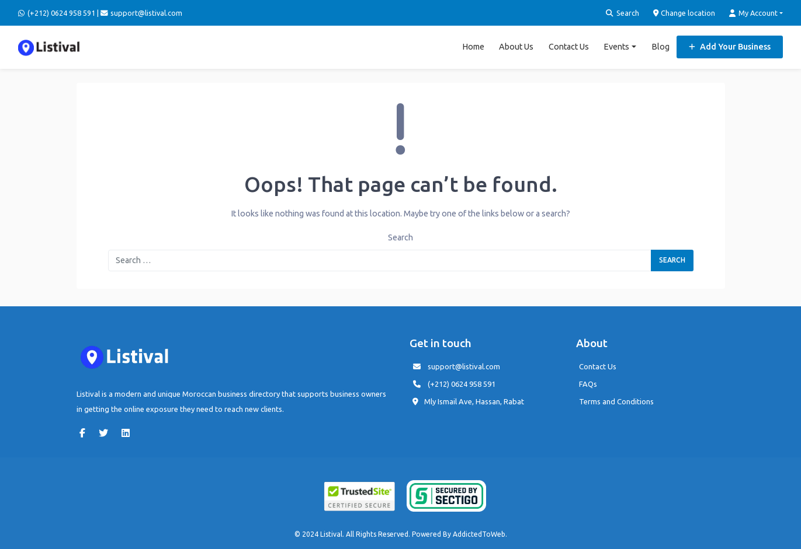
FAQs (588, 384)
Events (616, 46)
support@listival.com (464, 366)
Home (473, 46)
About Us (516, 46)
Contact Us (569, 46)
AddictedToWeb (479, 534)
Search (622, 13)
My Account (753, 13)
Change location (684, 13)
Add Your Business (730, 46)
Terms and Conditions (616, 401)
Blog (660, 46)
